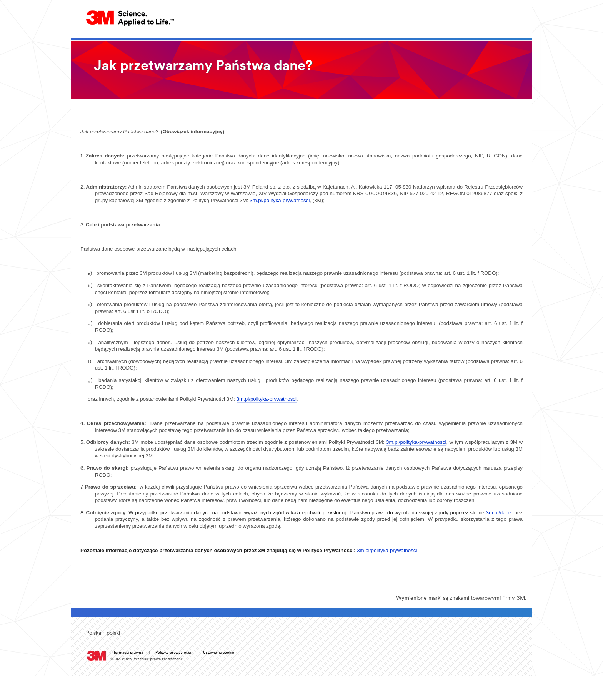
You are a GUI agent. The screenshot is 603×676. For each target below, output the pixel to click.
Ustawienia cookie (218, 653)
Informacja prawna (126, 653)
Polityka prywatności (173, 653)
